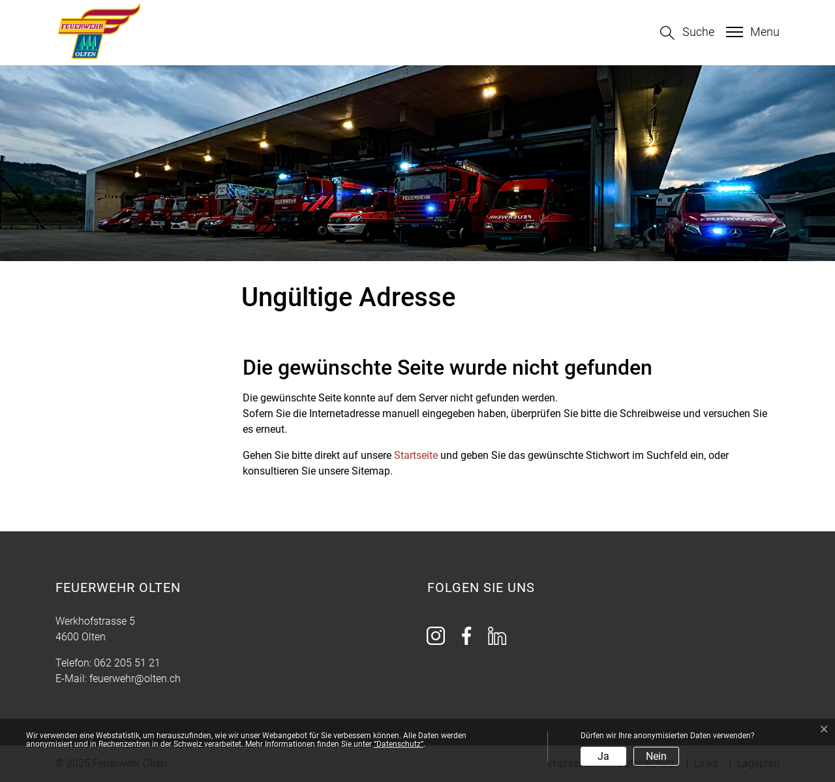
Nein (656, 756)
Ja (603, 756)
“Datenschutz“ (398, 744)
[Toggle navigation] (751, 32)
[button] (687, 32)
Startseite (416, 455)
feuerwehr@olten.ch (135, 678)
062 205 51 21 (127, 663)
